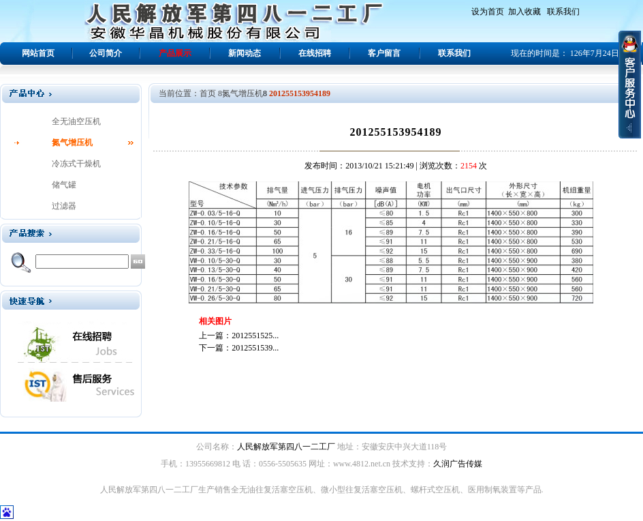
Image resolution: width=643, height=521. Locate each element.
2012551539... (255, 348)
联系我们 (563, 11)
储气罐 (64, 185)
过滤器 (64, 206)
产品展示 (175, 53)
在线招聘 (314, 53)
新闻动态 (244, 53)
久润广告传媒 (457, 463)
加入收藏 (524, 11)
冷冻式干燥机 (76, 163)
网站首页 (38, 53)
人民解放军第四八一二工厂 (286, 446)
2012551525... (255, 335)
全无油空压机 (76, 121)
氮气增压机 (72, 142)
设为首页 (487, 11)
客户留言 (384, 53)
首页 (208, 93)
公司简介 (105, 53)
